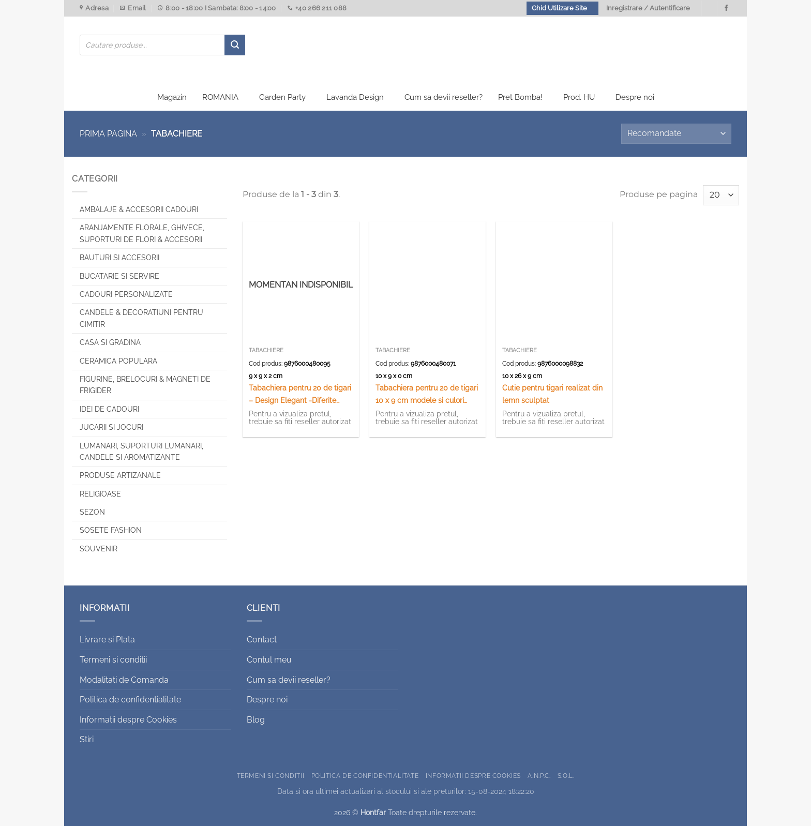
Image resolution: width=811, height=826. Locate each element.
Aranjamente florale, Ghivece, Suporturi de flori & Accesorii (142, 233)
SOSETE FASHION (111, 530)
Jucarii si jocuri (111, 427)
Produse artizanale (120, 475)
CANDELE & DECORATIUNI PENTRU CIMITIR (141, 318)
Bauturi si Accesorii (119, 257)
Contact (262, 639)
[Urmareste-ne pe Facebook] (726, 8)
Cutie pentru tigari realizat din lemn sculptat (552, 393)
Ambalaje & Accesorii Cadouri (139, 209)
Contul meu (269, 660)
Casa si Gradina (110, 342)
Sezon (92, 512)
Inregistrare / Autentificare (648, 8)
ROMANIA (220, 97)
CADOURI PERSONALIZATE (126, 294)
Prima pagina (108, 134)
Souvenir (98, 549)
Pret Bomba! (520, 97)
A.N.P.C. (539, 775)
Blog (256, 720)
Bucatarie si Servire (119, 276)
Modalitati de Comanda (124, 680)
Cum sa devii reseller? (443, 97)
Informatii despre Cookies (128, 720)
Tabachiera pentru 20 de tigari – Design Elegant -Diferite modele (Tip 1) (300, 394)
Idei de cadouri (109, 409)
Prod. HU (579, 97)
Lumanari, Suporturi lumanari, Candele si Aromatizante (141, 451)
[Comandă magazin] (676, 134)
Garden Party (282, 97)
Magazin (172, 97)
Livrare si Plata (107, 639)
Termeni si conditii (113, 660)
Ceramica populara (118, 361)
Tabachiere (266, 350)
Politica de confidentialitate (130, 699)
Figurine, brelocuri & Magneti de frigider (145, 385)
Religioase (100, 494)
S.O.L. (566, 775)
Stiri (87, 739)
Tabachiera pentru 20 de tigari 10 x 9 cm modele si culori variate (427, 394)
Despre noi (634, 97)
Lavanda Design (355, 97)
